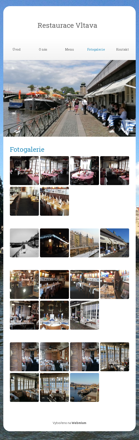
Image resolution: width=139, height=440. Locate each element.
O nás (43, 49)
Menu (69, 49)
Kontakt (122, 49)
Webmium (79, 423)
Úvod (17, 49)
